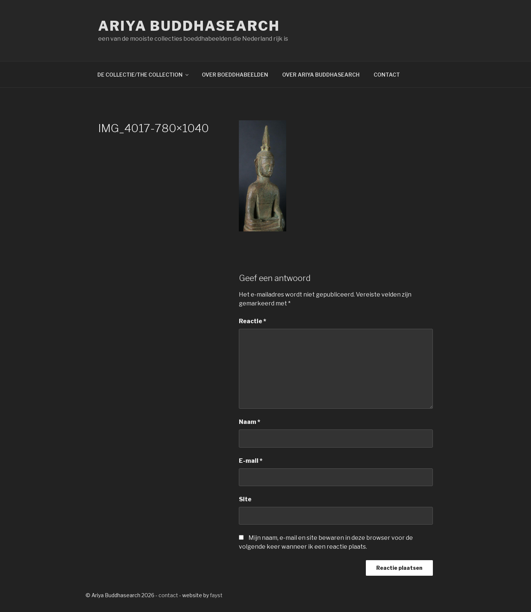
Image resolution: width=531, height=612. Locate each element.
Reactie (252, 321)
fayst (216, 595)
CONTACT (387, 74)
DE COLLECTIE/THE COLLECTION (143, 74)
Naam (249, 421)
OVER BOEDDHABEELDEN (235, 74)
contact (168, 595)
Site (245, 499)
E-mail (251, 460)
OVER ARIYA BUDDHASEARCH (321, 74)
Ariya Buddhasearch (189, 26)
